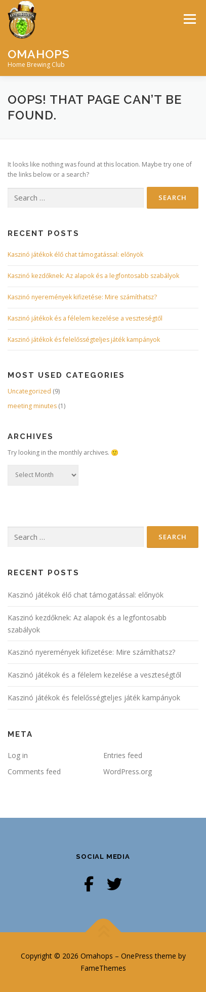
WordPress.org (127, 771)
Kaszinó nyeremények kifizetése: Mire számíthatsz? (82, 297)
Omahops (39, 53)
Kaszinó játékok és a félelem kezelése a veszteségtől (85, 318)
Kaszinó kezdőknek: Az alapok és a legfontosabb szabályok (93, 275)
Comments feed (34, 771)
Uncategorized (29, 391)
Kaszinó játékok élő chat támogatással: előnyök (75, 254)
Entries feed (122, 755)
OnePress (137, 956)
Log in (18, 755)
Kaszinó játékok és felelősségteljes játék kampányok (84, 339)
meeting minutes (32, 406)
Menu (189, 19)
